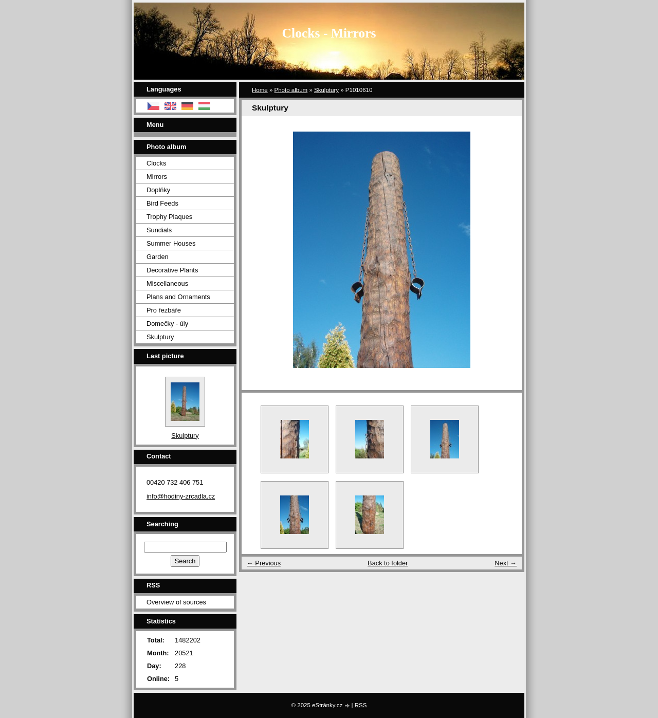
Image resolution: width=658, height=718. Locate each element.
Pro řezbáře (164, 310)
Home (260, 90)
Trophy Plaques (169, 216)
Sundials (159, 230)
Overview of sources (176, 602)
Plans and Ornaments (178, 297)
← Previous (264, 563)
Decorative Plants (172, 270)
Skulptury (326, 90)
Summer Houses (171, 243)
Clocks (156, 163)
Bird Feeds (162, 203)
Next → (506, 563)
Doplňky (158, 190)
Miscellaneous (167, 283)
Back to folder (388, 563)
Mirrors (157, 176)
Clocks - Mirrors (329, 33)
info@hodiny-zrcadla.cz (181, 496)
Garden (158, 257)
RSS (361, 705)
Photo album (291, 90)
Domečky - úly (167, 323)
